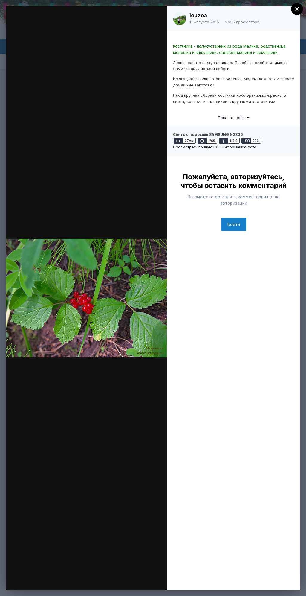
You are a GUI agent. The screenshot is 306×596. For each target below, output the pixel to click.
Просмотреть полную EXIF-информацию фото (214, 147)
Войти (233, 224)
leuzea (198, 15)
